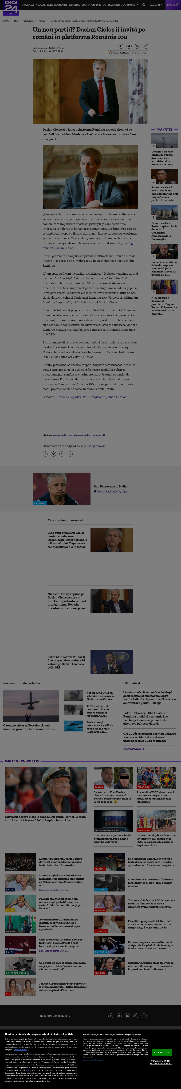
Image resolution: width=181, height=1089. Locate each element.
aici (27, 1070)
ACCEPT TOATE (161, 1052)
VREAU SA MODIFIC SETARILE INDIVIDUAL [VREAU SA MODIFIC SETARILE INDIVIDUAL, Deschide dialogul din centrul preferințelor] (161, 1062)
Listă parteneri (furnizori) (93, 1060)
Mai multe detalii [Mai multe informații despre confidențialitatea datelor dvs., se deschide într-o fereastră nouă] (20, 1049)
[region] (90, 1059)
